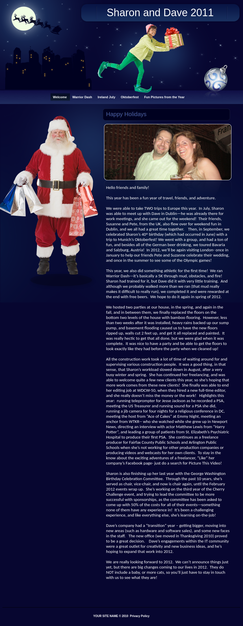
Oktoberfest (130, 97)
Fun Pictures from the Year (164, 97)
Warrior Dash (82, 97)
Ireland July (107, 97)
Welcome (60, 97)
